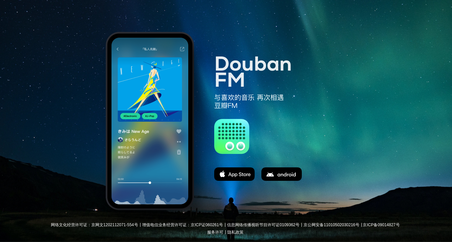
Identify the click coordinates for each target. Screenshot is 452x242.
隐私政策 (235, 232)
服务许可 (215, 232)
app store (234, 174)
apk (281, 174)
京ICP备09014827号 (381, 225)
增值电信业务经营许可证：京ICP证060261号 (182, 225)
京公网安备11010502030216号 (331, 225)
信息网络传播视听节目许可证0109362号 (263, 225)
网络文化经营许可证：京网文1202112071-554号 (94, 225)
